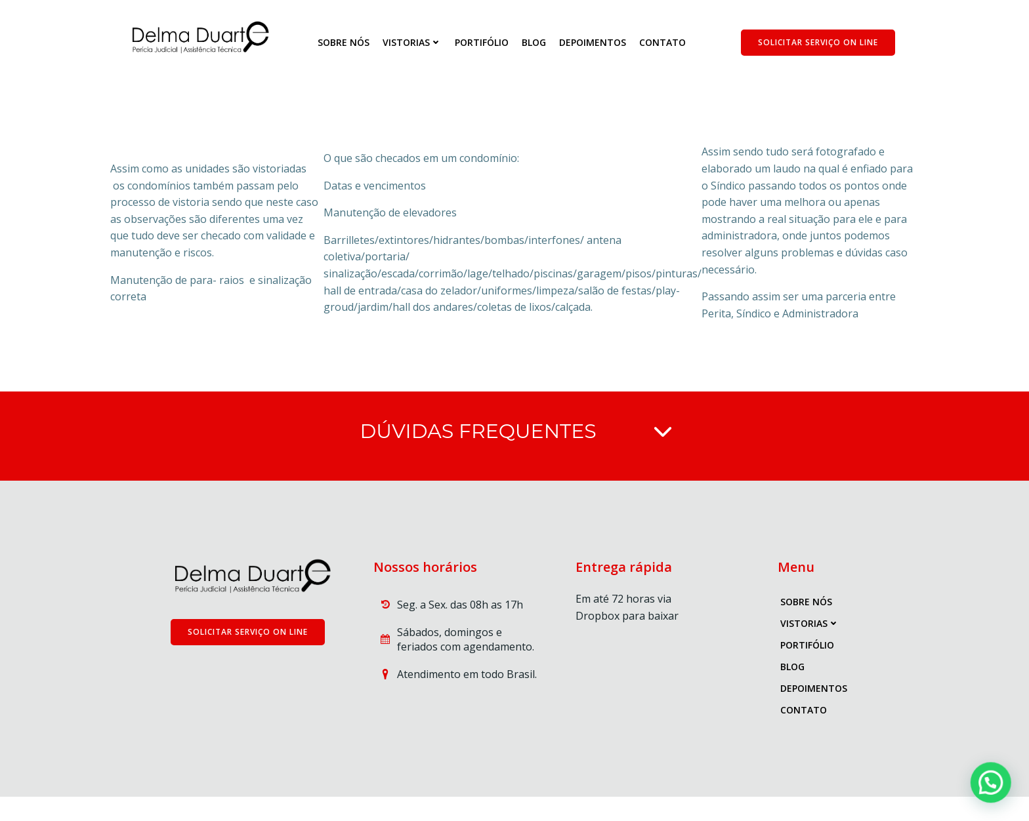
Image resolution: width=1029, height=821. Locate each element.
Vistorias (413, 43)
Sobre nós (345, 43)
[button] (996, 797)
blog (535, 43)
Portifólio (483, 43)
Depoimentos (593, 43)
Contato (663, 43)
